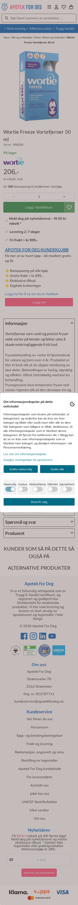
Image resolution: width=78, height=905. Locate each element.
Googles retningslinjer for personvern (27, 460)
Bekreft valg (39, 502)
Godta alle (57, 469)
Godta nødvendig (20, 469)
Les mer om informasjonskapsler (25, 454)
